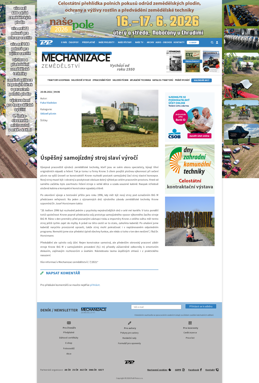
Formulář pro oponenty (129, 343)
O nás (64, 42)
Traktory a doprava (58, 80)
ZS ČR (75, 369)
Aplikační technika (140, 80)
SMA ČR (93, 369)
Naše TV (140, 42)
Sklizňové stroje (81, 80)
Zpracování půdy (101, 80)
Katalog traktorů (162, 80)
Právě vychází (182, 80)
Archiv (150, 42)
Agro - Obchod (164, 42)
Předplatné (89, 42)
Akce (68, 353)
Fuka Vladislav (48, 102)
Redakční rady (129, 337)
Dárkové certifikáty (68, 337)
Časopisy (74, 42)
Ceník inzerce (190, 332)
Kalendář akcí (201, 80)
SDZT (101, 369)
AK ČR (68, 369)
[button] (201, 306)
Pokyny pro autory (129, 332)
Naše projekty (107, 42)
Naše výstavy (125, 42)
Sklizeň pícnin (120, 80)
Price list (190, 337)
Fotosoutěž (68, 348)
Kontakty (179, 42)
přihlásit (95, 285)
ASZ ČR (83, 369)
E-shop (68, 342)
